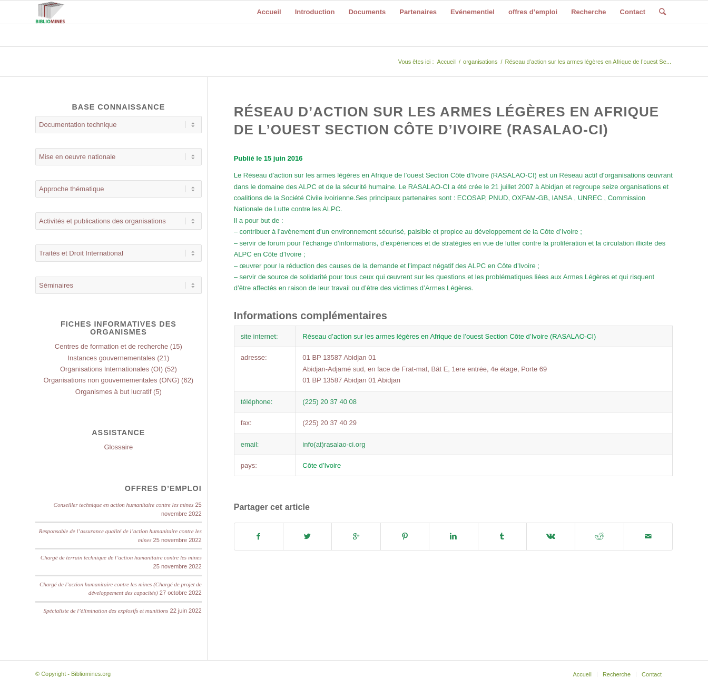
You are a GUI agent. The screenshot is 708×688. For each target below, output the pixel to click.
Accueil (446, 61)
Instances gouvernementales (111, 358)
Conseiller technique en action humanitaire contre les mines (124, 505)
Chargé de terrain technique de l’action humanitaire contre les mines (121, 557)
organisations (480, 61)
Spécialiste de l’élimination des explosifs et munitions (106, 610)
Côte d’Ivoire (321, 465)
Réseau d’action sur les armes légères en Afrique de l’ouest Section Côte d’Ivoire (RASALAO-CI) (449, 336)
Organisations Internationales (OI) (111, 369)
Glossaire (118, 447)
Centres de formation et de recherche (111, 346)
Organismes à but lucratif (113, 392)
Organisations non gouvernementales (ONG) (112, 380)
